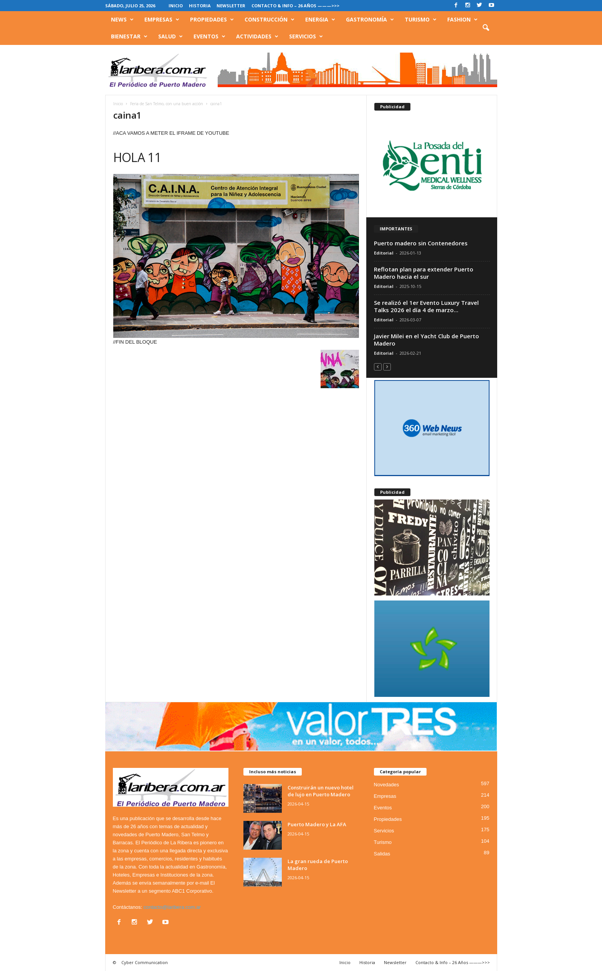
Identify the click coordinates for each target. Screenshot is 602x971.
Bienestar (129, 36)
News (122, 19)
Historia (200, 5)
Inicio (176, 5)
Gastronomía (370, 19)
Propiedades (212, 19)
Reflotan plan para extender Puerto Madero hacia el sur (423, 272)
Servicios (306, 36)
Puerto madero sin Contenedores (421, 243)
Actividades (257, 36)
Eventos (209, 36)
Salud (170, 36)
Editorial (384, 253)
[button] (485, 28)
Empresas (161, 19)
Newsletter (231, 5)
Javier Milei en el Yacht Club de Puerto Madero (426, 339)
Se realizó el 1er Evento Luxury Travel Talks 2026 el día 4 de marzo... (426, 306)
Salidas (382, 854)
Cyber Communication (144, 962)
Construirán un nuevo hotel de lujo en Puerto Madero (321, 791)
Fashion (462, 19)
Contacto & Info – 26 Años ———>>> (295, 5)
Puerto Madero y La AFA (317, 824)
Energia (320, 19)
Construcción (269, 19)
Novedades (386, 784)
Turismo (421, 19)
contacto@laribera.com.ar (172, 907)
